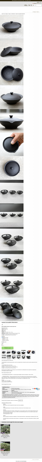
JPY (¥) (40, 3)
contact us (20, 400)
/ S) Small (5, 337)
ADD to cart (7, 348)
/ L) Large (5, 338)
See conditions (20, 393)
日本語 (40, 2)
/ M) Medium (6, 340)
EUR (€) (38, 3)
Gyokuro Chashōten (5, 434)
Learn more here (32, 392)
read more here (37, 395)
